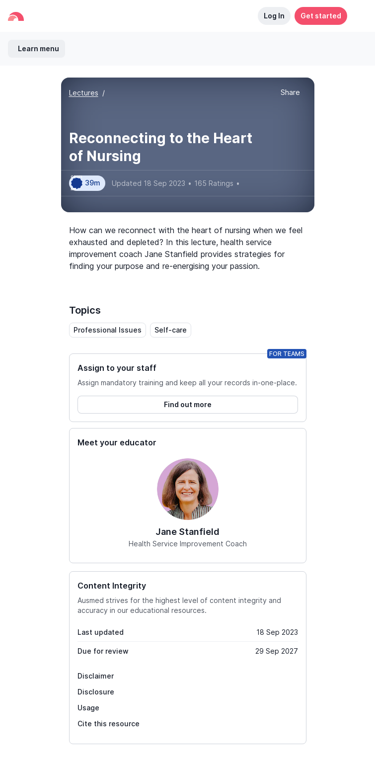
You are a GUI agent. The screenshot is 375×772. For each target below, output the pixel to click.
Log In (274, 15)
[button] (357, 16)
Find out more (188, 404)
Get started (320, 15)
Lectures (83, 92)
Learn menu (38, 48)
